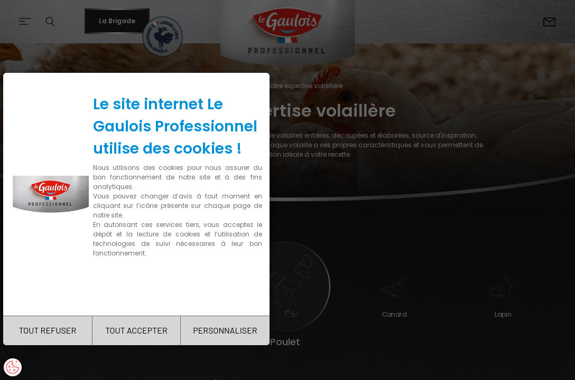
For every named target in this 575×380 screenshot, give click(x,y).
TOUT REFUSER (48, 330)
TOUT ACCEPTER (136, 330)
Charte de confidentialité (138, 286)
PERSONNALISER (225, 330)
